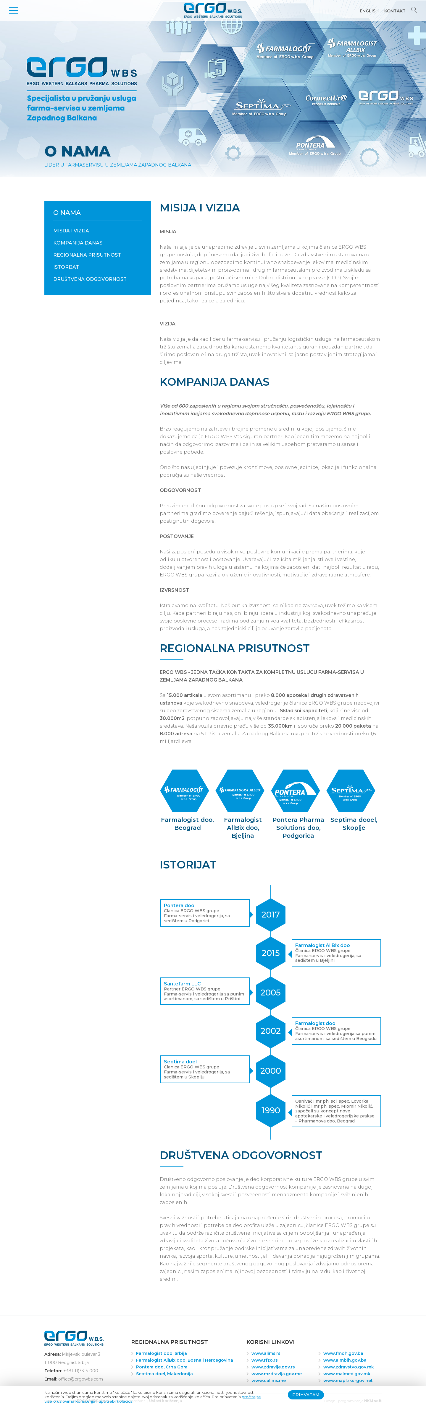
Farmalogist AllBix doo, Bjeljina (243, 827)
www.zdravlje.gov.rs (273, 1367)
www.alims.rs (265, 1353)
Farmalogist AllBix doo (322, 945)
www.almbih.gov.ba (345, 1360)
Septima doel (180, 1062)
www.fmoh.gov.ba (343, 1353)
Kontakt (395, 11)
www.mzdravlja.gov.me (276, 1373)
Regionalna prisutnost (87, 255)
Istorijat (66, 267)
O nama (67, 213)
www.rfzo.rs (264, 1360)
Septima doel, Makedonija (164, 1373)
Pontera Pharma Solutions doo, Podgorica (298, 827)
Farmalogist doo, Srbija (161, 1353)
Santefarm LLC (182, 984)
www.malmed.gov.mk (346, 1373)
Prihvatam (306, 1394)
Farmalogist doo (315, 1023)
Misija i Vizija (71, 231)
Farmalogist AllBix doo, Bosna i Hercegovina (184, 1360)
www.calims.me (268, 1380)
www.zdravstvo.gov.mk (348, 1367)
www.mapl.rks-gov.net (348, 1380)
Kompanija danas (77, 243)
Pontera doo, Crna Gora (162, 1367)
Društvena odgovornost (90, 279)
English (369, 11)
